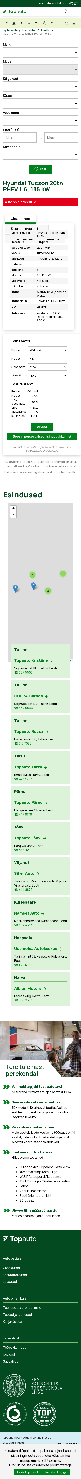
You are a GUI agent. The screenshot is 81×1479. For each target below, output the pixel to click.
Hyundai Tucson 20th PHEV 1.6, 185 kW (27, 34)
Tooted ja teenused (17, 1315)
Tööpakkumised (14, 1347)
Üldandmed (20, 218)
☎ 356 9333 (23, 1000)
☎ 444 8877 (23, 890)
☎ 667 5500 (23, 672)
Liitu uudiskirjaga (14, 1442)
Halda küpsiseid (27, 1472)
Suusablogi (11, 1361)
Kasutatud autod (15, 1275)
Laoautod (10, 1282)
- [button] (13, 515)
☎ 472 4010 (23, 965)
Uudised (9, 1354)
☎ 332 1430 (22, 850)
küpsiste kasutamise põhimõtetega (45, 1465)
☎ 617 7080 (22, 743)
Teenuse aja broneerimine (22, 1308)
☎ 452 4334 (23, 925)
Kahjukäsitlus (12, 1322)
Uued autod (29, 30)
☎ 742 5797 (23, 779)
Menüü (74, 11)
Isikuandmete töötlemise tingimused (27, 1437)
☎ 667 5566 (23, 708)
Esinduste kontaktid (51, 3)
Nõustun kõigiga (56, 1472)
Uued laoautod (49, 30)
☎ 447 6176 (23, 814)
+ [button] (13, 509)
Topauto (12, 30)
